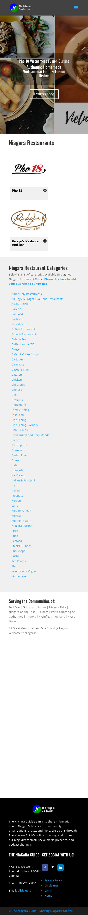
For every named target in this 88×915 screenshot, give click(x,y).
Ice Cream (18, 475)
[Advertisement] (44, 754)
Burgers (17, 349)
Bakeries (17, 309)
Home (48, 895)
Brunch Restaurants (25, 334)
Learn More (44, 94)
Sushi (15, 556)
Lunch (16, 505)
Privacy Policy (53, 880)
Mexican (17, 516)
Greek (15, 460)
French (16, 440)
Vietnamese (19, 576)
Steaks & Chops (22, 546)
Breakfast (18, 324)
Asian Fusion (20, 304)
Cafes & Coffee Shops (25, 354)
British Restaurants (24, 329)
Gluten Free (19, 455)
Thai (14, 566)
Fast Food (18, 415)
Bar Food (17, 314)
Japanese (17, 495)
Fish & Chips (20, 430)
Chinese (17, 389)
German (17, 450)
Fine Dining (19, 420)
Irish (14, 485)
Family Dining (20, 410)
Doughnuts (19, 405)
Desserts (17, 400)
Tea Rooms (19, 561)
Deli (14, 395)
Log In (48, 890)
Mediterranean (21, 510)
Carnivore (18, 364)
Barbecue (18, 319)
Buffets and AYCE (23, 344)
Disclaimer (51, 885)
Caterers (17, 374)
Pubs (15, 536)
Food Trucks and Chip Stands (30, 435)
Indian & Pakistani (23, 480)
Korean (16, 500)
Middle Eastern (21, 521)
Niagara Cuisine (22, 526)
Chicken (17, 379)
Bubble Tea (19, 339)
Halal (15, 465)
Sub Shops (18, 551)
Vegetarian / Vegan (24, 571)
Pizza (15, 531)
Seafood (17, 541)
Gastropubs (19, 445)
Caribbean (18, 359)
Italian (16, 490)
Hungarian (18, 470)
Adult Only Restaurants (27, 294)
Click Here (24, 890)
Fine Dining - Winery (25, 425)
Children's (18, 384)
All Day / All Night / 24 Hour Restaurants (37, 299)
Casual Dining (21, 369)
